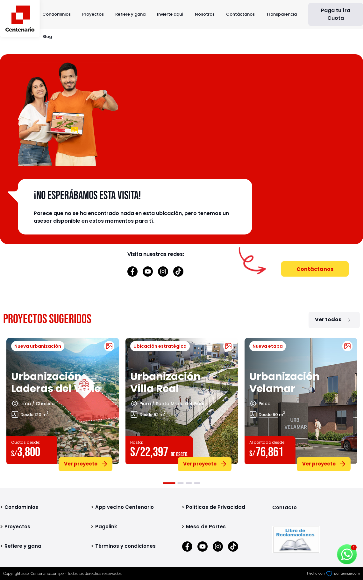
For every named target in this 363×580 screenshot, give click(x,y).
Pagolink (106, 526)
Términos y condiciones (125, 546)
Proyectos (93, 14)
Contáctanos (240, 14)
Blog (47, 36)
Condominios (56, 14)
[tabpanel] (62, 403)
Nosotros (205, 14)
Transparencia (281, 14)
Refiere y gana (130, 14)
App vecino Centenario (124, 507)
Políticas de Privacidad (215, 507)
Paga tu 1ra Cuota (335, 14)
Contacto (284, 507)
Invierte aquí (170, 14)
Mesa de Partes (206, 526)
